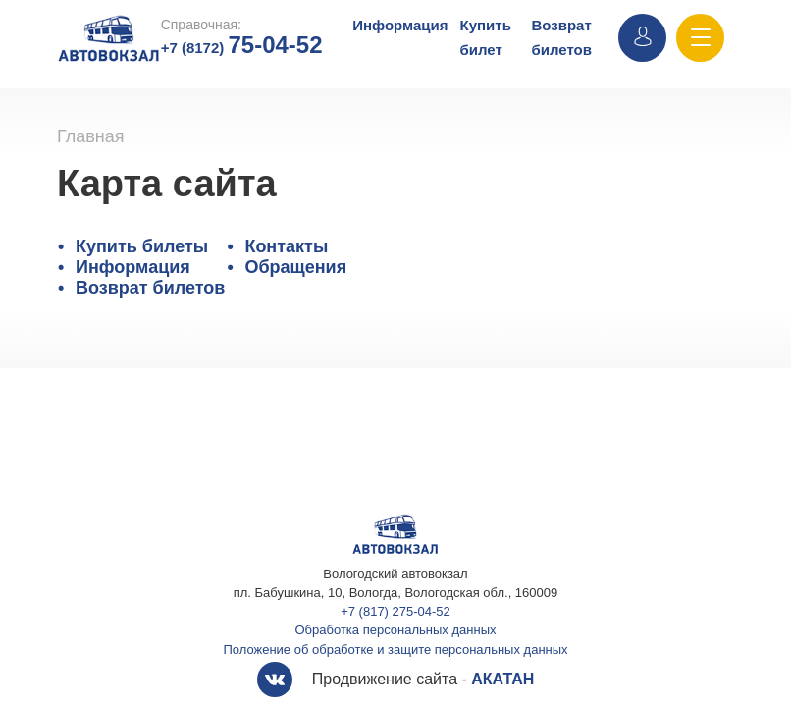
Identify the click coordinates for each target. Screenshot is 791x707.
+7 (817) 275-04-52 (395, 611)
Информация (400, 25)
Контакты (286, 246)
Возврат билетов (150, 288)
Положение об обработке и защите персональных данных (395, 649)
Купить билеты (142, 246)
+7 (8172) (242, 47)
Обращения (295, 267)
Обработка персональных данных (396, 630)
